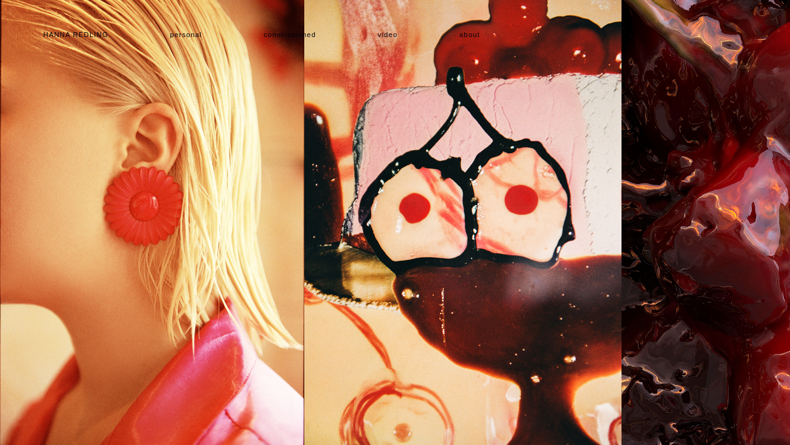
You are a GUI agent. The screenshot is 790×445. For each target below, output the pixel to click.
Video (387, 34)
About (469, 34)
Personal (186, 34)
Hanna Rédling (75, 34)
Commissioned (290, 34)
